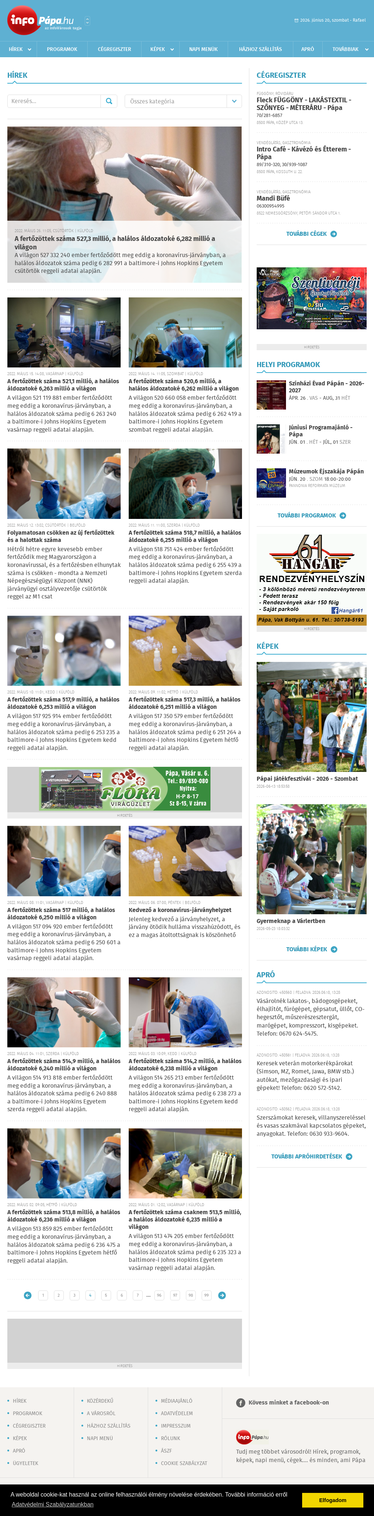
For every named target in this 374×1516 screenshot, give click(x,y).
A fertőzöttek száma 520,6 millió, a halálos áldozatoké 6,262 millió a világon (184, 385)
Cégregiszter (114, 49)
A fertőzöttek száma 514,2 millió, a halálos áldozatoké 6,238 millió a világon (185, 1065)
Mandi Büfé (273, 199)
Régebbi (222, 1295)
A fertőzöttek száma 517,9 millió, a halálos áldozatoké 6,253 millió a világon (63, 703)
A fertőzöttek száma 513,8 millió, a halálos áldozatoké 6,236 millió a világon (63, 1216)
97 (175, 1295)
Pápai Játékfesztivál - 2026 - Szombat (307, 779)
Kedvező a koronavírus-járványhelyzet (180, 910)
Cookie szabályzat (184, 1464)
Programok (62, 49)
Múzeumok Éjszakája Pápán (326, 471)
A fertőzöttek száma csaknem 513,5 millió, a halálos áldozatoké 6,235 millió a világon (185, 1220)
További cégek (306, 234)
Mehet (108, 101)
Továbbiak (346, 49)
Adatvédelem (177, 1414)
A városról (101, 1414)
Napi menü (100, 1439)
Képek (157, 49)
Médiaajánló (176, 1401)
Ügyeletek (25, 1464)
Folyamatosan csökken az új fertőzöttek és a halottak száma (60, 536)
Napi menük (203, 49)
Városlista (87, 21)
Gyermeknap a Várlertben (291, 921)
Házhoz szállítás (260, 49)
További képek (306, 949)
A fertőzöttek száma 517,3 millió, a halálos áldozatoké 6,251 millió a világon (185, 703)
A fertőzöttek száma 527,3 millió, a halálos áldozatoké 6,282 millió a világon (115, 243)
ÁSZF (166, 1451)
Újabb (27, 1295)
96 (159, 1295)
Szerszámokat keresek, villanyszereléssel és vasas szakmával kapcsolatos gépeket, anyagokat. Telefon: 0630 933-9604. (311, 1126)
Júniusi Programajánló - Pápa (321, 431)
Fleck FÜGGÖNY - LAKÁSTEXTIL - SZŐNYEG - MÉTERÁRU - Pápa (304, 104)
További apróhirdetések (306, 1156)
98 (190, 1295)
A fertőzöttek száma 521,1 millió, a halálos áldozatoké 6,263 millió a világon (63, 385)
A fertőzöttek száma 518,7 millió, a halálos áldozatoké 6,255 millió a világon (185, 536)
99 (206, 1295)
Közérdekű (100, 1401)
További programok (307, 515)
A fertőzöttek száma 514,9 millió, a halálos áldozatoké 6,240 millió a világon (64, 1065)
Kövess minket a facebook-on (289, 1402)
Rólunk (170, 1439)
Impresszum (176, 1426)
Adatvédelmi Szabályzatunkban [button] (53, 1504)
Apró (307, 49)
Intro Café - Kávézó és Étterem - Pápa (304, 153)
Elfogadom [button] (332, 1500)
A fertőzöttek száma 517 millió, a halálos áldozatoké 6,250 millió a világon (61, 914)
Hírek (16, 49)
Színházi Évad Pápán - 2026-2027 (326, 387)
